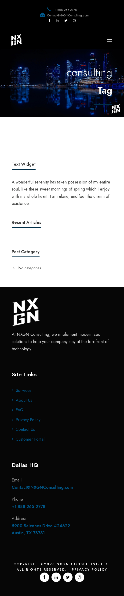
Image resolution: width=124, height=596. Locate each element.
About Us (24, 400)
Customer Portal (30, 439)
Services (23, 390)
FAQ (19, 410)
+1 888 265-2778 (65, 10)
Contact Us (25, 429)
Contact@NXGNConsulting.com (68, 15)
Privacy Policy (28, 420)
